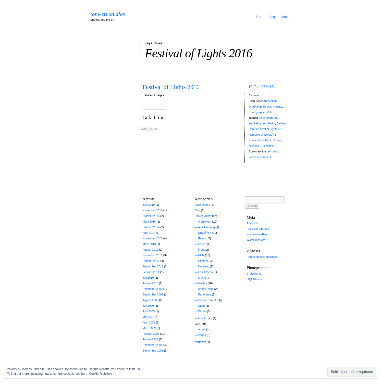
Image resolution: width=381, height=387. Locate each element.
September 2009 (153, 294)
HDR (201, 255)
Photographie (257, 112)
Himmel (203, 260)
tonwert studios (108, 14)
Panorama (204, 294)
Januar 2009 (150, 339)
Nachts (277, 106)
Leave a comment (260, 157)
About (285, 17)
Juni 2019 (149, 204)
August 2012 (150, 249)
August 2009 (150, 300)
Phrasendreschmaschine (262, 256)
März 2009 (149, 328)
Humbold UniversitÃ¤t (262, 134)
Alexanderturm (268, 117)
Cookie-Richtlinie (100, 374)
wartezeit (200, 341)
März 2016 (149, 221)
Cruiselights (254, 273)
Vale (269, 112)
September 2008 (153, 350)
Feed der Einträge (258, 228)
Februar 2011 (151, 272)
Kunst (277, 140)
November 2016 (153, 210)
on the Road (206, 288)
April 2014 (149, 232)
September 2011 (153, 266)
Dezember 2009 (153, 288)
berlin (271, 123)
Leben (202, 335)
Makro (202, 277)
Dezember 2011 (153, 255)
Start (259, 17)
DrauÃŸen (255, 106)
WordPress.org (256, 239)
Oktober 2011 (151, 260)
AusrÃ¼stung (206, 227)
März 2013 (149, 244)
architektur (255, 123)
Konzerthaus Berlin (261, 140)
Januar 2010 (150, 283)
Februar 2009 (151, 333)
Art (265, 123)
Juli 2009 (148, 305)
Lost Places (205, 272)
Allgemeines (202, 204)
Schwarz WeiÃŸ (208, 300)
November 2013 (153, 238)
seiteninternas (203, 318)
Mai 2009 (148, 316)
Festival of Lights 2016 (171, 87)
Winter (202, 311)
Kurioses (203, 266)
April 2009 (149, 322)
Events (267, 106)
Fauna (202, 244)
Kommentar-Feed (258, 234)
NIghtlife (254, 145)
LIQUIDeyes (254, 279)
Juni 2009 (149, 311)
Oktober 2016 (151, 215)
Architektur (270, 100)
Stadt (201, 305)
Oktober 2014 (151, 227)
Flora (201, 249)
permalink (273, 151)
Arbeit (201, 329)
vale (256, 95)
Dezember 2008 (153, 344)
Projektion (267, 145)
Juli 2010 (148, 277)
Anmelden (253, 223)
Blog (271, 17)
